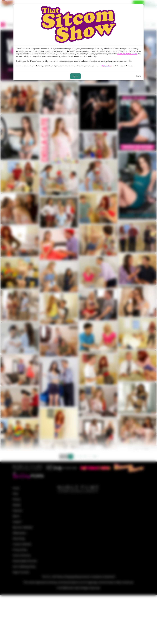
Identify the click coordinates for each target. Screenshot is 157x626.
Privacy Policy (107, 66)
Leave (138, 76)
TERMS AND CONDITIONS (127, 54)
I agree (75, 76)
